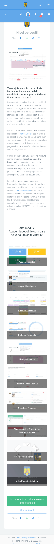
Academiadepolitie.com (25, 538)
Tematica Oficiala (25, 134)
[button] (5, 14)
